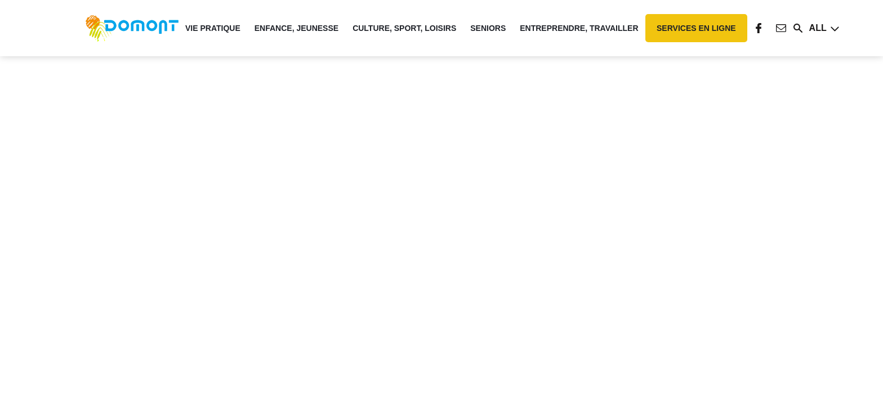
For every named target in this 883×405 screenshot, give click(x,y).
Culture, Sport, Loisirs (404, 28)
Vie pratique (212, 28)
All (818, 28)
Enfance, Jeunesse (296, 28)
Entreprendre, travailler (579, 28)
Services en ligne (696, 28)
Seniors (488, 28)
